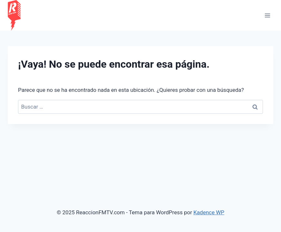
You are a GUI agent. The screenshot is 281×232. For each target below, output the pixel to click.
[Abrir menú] (267, 15)
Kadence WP (208, 212)
